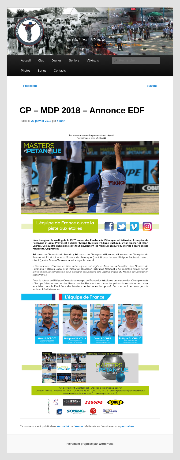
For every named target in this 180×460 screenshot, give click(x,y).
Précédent (28, 86)
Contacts (60, 70)
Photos (25, 70)
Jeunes (57, 60)
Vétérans (93, 60)
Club (41, 60)
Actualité (63, 426)
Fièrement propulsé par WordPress (90, 443)
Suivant (154, 86)
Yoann (61, 121)
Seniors (74, 60)
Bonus (42, 70)
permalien (127, 426)
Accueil (26, 60)
